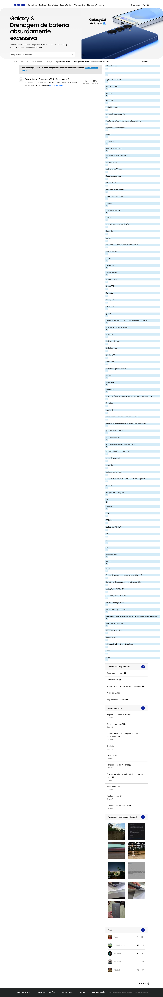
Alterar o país (98, 992)
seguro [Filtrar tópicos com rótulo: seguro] (108, 561)
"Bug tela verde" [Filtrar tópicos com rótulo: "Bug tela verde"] (111, 66)
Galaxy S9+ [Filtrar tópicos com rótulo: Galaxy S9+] (110, 300)
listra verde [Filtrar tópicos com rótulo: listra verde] (110, 389)
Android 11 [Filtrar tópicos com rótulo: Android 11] (109, 100)
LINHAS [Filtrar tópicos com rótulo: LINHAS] (109, 376)
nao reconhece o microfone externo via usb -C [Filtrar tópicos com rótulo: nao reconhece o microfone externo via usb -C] (122, 417)
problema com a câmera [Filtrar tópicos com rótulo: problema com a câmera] (114, 431)
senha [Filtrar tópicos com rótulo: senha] (108, 568)
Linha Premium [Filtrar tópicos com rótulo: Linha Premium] (111, 348)
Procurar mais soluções (126, 708)
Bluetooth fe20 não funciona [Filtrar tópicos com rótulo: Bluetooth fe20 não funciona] (116, 155)
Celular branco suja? (115, 724)
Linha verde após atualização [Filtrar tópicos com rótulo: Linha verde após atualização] (116, 369)
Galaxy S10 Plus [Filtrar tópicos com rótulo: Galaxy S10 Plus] (111, 272)
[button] (116, 831)
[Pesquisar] (42, 54)
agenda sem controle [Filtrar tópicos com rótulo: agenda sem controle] (113, 80)
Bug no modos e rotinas (116, 699)
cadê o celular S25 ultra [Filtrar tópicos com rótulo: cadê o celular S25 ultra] (114, 169)
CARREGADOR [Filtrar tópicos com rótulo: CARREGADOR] (111, 183)
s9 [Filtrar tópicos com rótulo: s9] (107, 548)
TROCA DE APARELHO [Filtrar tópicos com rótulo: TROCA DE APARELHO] (114, 630)
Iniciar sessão (135, 5)
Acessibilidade (23, 992)
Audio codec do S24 (115, 796)
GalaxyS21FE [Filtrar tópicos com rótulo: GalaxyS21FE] (110, 307)
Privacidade (67, 992)
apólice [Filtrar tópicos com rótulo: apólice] (108, 135)
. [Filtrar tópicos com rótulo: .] (106, 73)
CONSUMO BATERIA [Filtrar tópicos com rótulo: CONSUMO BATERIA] (113, 210)
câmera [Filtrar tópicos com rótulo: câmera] (108, 217)
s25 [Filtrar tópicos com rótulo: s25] (107, 534)
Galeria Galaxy (53, 5)
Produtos (42, 5)
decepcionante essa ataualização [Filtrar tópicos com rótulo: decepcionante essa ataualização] (117, 224)
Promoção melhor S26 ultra (118, 806)
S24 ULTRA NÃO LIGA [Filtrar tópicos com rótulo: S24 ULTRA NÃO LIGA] (113, 527)
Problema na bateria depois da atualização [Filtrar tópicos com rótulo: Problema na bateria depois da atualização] (120, 444)
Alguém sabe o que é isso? (117, 715)
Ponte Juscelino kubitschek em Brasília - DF (124, 686)
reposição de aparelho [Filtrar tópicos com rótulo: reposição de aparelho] (113, 458)
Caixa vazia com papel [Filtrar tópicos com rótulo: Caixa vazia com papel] (113, 176)
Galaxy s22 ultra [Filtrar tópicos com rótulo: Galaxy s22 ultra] (111, 279)
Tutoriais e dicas (79, 5)
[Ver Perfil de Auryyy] (117, 937)
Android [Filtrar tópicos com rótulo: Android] (109, 93)
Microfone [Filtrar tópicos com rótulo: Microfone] (109, 403)
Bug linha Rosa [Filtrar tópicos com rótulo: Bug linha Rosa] (111, 162)
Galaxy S (110, 718)
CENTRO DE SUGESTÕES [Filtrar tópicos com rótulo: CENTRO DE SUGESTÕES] (114, 197)
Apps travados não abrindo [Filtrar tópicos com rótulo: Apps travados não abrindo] (115, 128)
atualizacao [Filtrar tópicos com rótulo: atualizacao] (110, 142)
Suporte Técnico (66, 5)
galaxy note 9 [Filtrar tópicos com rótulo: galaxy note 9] (110, 265)
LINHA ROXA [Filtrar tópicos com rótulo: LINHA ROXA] (110, 355)
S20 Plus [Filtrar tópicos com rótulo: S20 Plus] (109, 486)
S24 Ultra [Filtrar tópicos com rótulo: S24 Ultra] (109, 520)
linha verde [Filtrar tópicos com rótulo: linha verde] (110, 362)
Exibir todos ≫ (126, 667)
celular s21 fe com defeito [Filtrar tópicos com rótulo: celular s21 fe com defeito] (115, 190)
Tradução (110, 746)
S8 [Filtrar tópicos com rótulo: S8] (107, 541)
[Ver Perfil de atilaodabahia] (119, 945)
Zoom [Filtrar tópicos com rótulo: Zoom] (108, 651)
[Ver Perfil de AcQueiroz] (118, 953)
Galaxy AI (111, 755)
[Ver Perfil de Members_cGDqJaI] (34, 82)
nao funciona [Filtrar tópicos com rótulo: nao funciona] (110, 410)
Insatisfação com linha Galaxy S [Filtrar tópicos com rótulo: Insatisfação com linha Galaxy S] (117, 327)
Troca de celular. (113, 787)
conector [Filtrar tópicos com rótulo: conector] (109, 204)
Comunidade (32, 5)
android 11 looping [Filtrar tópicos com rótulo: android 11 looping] (112, 107)
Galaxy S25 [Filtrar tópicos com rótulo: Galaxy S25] (110, 286)
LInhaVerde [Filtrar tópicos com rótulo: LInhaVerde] (110, 382)
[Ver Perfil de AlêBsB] (117, 970)
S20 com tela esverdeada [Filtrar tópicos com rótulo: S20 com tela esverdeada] (114, 472)
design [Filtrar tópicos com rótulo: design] (108, 238)
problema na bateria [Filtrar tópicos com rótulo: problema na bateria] (113, 438)
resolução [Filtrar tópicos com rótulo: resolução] (109, 465)
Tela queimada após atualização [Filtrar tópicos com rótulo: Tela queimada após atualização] (117, 610)
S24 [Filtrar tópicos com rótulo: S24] (107, 513)
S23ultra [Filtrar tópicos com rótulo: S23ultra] (109, 506)
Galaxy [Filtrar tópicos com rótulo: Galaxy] (108, 259)
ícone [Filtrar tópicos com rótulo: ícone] (108, 658)
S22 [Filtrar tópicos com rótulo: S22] (107, 499)
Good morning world (115, 673)
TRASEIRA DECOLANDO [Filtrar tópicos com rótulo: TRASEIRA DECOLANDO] (114, 623)
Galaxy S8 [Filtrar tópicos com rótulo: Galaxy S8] (109, 293)
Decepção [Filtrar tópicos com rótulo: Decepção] (109, 231)
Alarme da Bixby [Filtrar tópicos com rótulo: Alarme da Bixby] (111, 87)
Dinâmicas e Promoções (95, 5)
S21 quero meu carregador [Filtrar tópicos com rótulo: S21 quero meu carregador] (115, 493)
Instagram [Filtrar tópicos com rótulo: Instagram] (109, 334)
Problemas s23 (113, 680)
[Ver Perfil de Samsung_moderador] (56, 86)
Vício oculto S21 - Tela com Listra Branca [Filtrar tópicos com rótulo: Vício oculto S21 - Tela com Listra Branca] (120, 644)
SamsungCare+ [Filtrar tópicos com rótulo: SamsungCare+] (111, 555)
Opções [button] (145, 61)
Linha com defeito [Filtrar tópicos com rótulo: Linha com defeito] (112, 341)
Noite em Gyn (112, 693)
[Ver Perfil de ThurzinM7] (118, 962)
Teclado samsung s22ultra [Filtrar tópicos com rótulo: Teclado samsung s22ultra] (115, 603)
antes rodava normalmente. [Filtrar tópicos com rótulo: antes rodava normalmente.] (115, 114)
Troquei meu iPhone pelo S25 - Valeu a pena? (47, 79)
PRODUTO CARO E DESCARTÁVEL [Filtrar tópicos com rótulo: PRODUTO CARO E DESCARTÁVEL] (117, 451)
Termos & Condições (46, 992)
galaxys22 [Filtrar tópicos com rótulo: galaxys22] (109, 314)
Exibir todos (126, 817)
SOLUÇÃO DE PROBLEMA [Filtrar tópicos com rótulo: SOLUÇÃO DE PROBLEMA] (115, 589)
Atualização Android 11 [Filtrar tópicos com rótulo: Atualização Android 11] (114, 148)
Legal (82, 992)
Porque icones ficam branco (118, 765)
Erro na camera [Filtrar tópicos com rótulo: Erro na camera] (111, 252)
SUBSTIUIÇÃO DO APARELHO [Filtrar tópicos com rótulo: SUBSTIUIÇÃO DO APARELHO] (116, 596)
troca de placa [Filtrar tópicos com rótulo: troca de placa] (111, 637)
